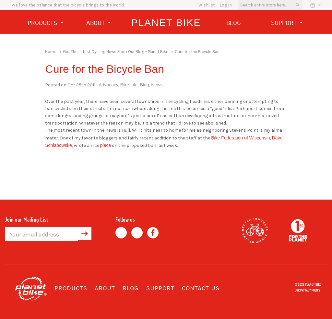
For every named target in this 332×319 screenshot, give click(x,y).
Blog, (145, 84)
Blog (233, 22)
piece (105, 145)
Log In (226, 5)
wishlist (206, 5)
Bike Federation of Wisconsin (240, 137)
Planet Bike (166, 22)
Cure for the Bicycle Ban (197, 51)
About (98, 23)
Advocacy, (109, 84)
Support (287, 23)
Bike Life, (129, 84)
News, (157, 84)
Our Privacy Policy (307, 290)
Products (45, 23)
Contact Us (200, 288)
